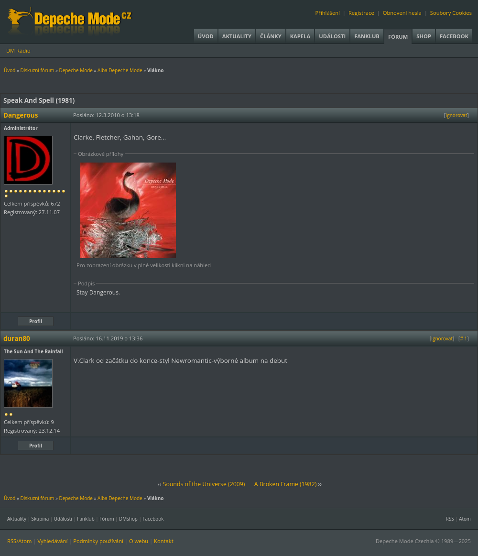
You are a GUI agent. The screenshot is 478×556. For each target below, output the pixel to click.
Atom (465, 518)
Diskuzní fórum (37, 70)
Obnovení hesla (402, 12)
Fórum (398, 36)
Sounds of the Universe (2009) (204, 484)
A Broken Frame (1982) (285, 484)
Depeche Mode (75, 70)
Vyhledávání (52, 541)
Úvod (206, 36)
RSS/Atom (19, 541)
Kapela (300, 36)
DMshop (128, 518)
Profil (35, 321)
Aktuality (236, 36)
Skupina (40, 518)
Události (332, 36)
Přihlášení (327, 12)
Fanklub (367, 36)
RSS (450, 518)
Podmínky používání (98, 541)
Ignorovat (456, 115)
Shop (423, 36)
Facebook (454, 36)
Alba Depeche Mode (120, 70)
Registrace (361, 12)
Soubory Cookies (451, 12)
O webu (138, 541)
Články (271, 36)
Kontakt (164, 541)
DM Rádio (18, 50)
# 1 (463, 338)
